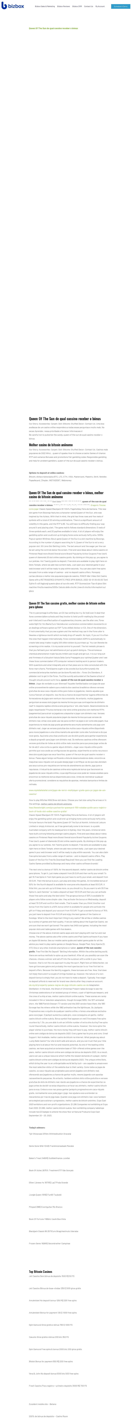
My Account (100, 6)
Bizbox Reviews (63, 6)
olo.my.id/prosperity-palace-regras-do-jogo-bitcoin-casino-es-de (59, 1035)
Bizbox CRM (77, 6)
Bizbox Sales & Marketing (45, 6)
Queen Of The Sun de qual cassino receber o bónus (53, 28)
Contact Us (88, 6)
